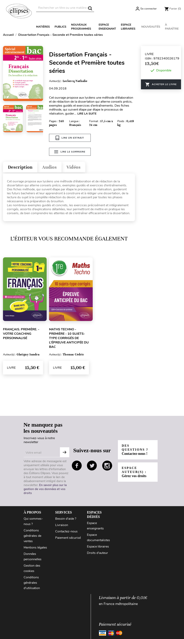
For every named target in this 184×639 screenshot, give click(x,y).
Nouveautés (150, 27)
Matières (43, 27)
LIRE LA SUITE (86, 114)
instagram (107, 466)
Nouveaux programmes (81, 27)
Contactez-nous (66, 531)
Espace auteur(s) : (134, 472)
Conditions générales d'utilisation (32, 582)
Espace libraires (128, 27)
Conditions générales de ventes (32, 535)
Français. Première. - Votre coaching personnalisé (21, 333)
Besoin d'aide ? (65, 518)
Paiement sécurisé (68, 538)
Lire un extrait (70, 138)
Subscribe (64, 452)
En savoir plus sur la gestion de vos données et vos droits (45, 489)
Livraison (61, 525)
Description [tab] (20, 167)
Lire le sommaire (69, 151)
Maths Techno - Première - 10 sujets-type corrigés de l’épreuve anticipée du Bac (69, 338)
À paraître (172, 27)
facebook (77, 466)
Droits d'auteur (97, 553)
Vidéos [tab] (75, 167)
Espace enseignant (107, 27)
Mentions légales (35, 547)
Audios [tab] (50, 167)
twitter (92, 466)
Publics (60, 27)
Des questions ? (135, 450)
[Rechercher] (65, 8)
